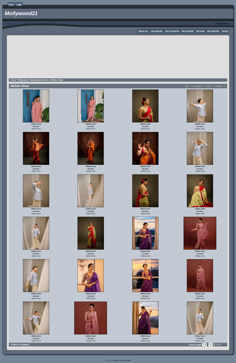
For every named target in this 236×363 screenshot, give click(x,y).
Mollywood (23, 80)
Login (19, 4)
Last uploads (156, 31)
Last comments (172, 31)
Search (225, 31)
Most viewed (187, 31)
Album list (143, 31)
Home (11, 4)
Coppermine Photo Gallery (122, 360)
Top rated (200, 31)
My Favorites (213, 31)
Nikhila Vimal (57, 80)
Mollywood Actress (40, 80)
